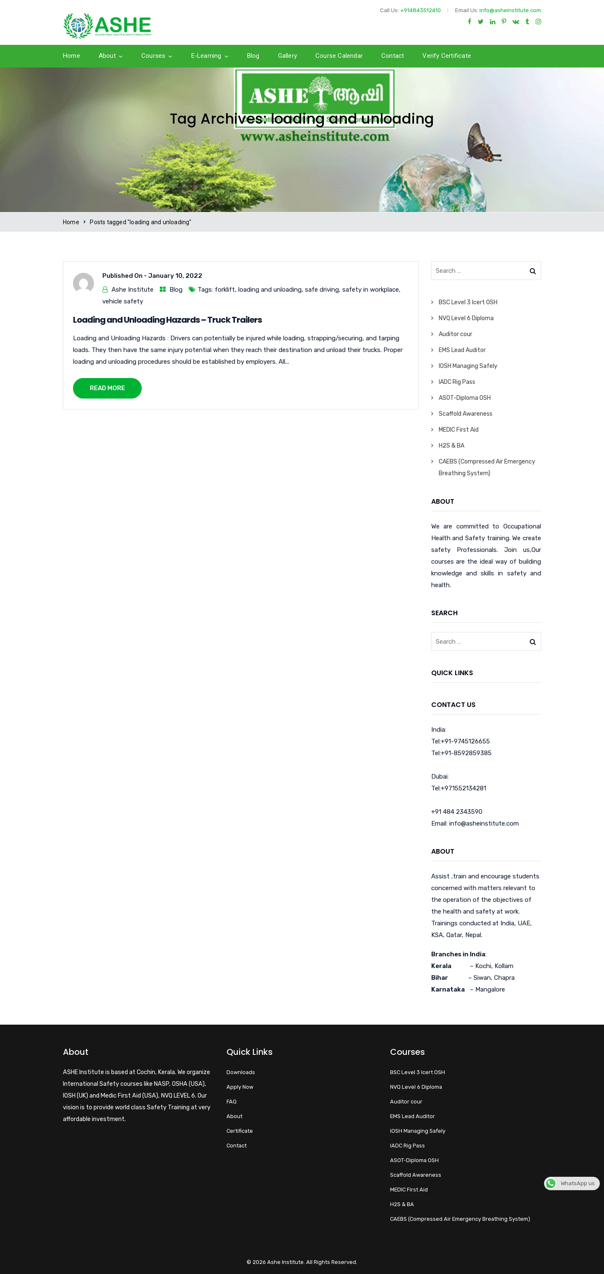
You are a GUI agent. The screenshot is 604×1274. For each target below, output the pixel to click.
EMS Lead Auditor (462, 350)
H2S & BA (451, 445)
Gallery (287, 56)
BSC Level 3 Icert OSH (468, 302)
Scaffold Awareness (465, 413)
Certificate (239, 1131)
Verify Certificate (446, 56)
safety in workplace (370, 289)
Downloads (240, 1072)
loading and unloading (270, 289)
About (107, 56)
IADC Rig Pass (457, 382)
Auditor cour (455, 334)
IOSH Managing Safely (468, 366)
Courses (153, 56)
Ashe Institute (133, 289)
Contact (392, 56)
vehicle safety (122, 301)
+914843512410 (420, 10)
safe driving (322, 289)
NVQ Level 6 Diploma (466, 318)
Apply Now (239, 1087)
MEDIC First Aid (459, 429)
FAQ (231, 1101)
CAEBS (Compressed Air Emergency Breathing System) (460, 1219)
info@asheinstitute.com (510, 10)
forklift (225, 289)
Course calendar (339, 56)
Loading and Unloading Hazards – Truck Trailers (167, 320)
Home (71, 56)
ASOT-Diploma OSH (465, 397)
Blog (253, 56)
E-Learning (206, 56)
